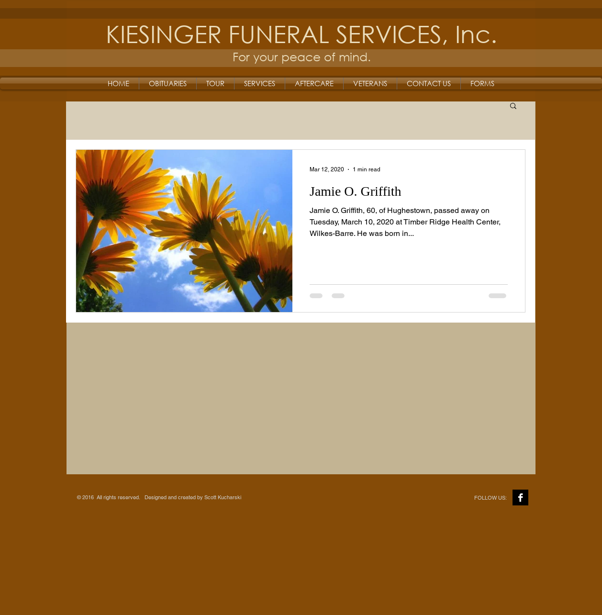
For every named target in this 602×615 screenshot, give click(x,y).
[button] (513, 106)
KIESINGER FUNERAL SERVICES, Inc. (301, 33)
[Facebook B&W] (520, 497)
